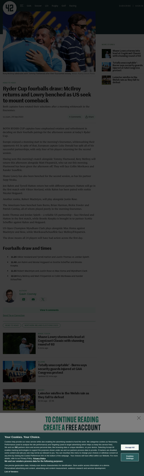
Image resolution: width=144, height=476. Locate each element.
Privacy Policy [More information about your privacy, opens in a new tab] (39, 458)
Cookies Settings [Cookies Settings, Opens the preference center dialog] (130, 457)
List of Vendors (11, 472)
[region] (72, 454)
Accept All (129, 447)
